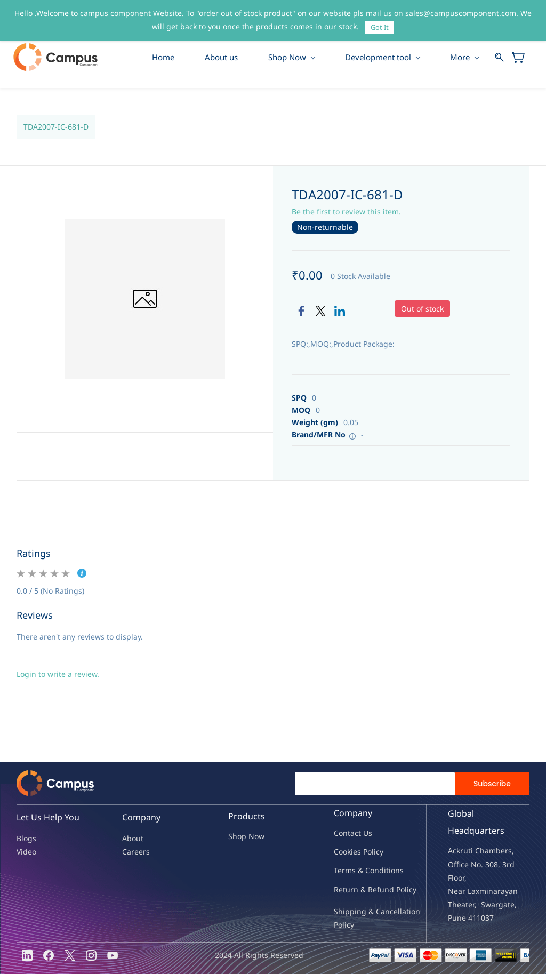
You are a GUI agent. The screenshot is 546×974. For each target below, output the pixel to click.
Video (26, 852)
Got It (380, 27)
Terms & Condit (361, 871)
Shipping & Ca (359, 911)
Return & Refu (359, 889)
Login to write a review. (58, 674)
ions (396, 871)
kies (354, 852)
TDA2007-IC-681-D (56, 127)
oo (343, 852)
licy (377, 852)
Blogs (26, 838)
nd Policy (400, 889)
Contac (346, 833)
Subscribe (492, 784)
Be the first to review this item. (346, 212)
